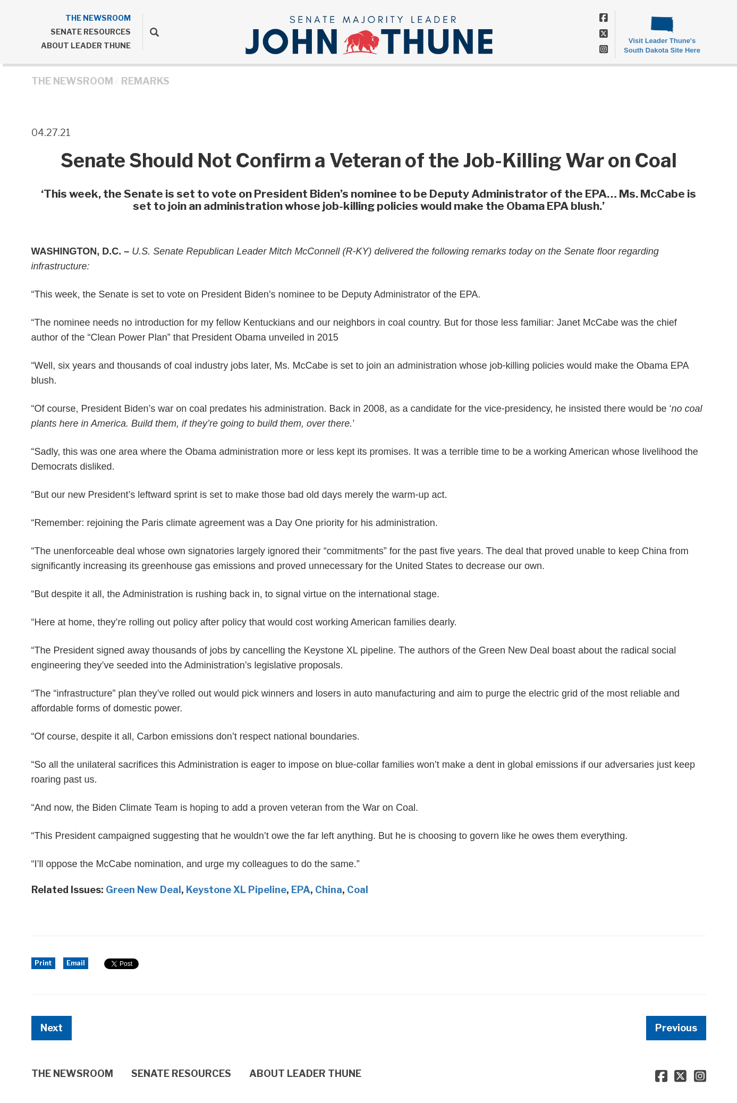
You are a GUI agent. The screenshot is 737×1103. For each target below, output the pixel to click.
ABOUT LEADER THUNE (86, 45)
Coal (357, 889)
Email (75, 963)
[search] (150, 31)
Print (43, 963)
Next (51, 1027)
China (328, 889)
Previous (676, 1027)
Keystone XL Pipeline (236, 889)
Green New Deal (143, 889)
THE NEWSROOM (98, 17)
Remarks (145, 81)
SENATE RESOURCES (90, 31)
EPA (300, 889)
